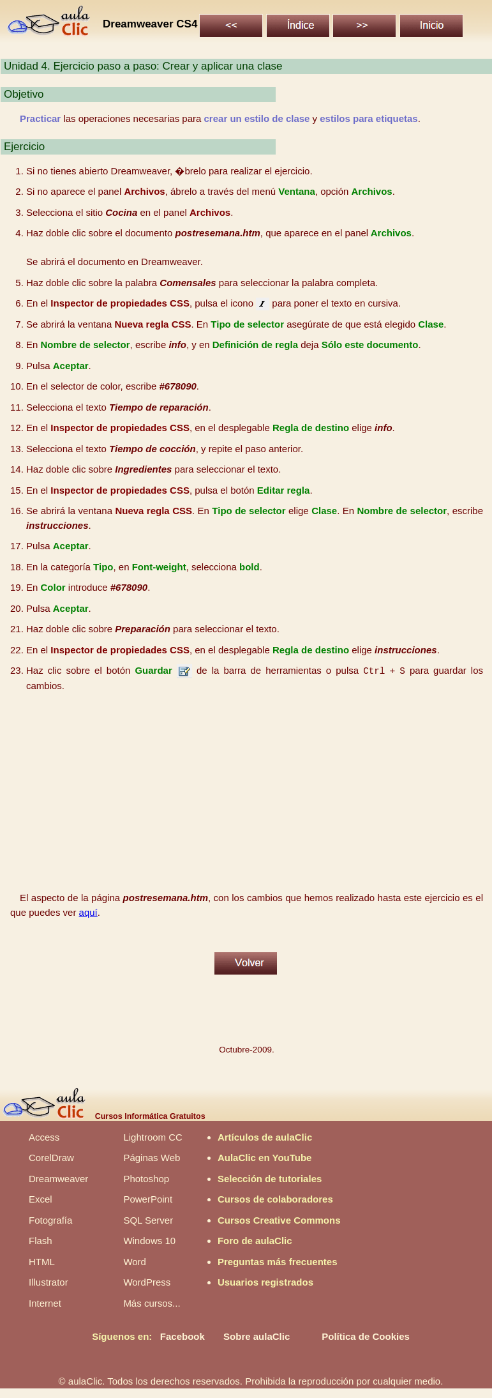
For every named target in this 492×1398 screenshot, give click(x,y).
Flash (40, 1240)
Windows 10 (149, 1240)
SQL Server (148, 1220)
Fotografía (50, 1220)
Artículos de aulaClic (265, 1137)
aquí (88, 912)
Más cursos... (151, 1303)
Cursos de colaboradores (275, 1199)
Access (44, 1137)
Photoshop (146, 1178)
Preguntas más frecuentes (278, 1261)
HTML (42, 1261)
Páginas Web (151, 1157)
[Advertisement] (247, 792)
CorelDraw (51, 1157)
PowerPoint (147, 1199)
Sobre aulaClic (256, 1336)
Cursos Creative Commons (279, 1220)
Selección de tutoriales (270, 1178)
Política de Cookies (366, 1336)
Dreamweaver (58, 1178)
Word (134, 1261)
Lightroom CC (153, 1137)
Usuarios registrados (265, 1282)
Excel (40, 1199)
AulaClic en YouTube (265, 1157)
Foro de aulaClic (255, 1240)
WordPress (146, 1282)
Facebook (182, 1336)
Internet (45, 1303)
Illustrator (48, 1282)
